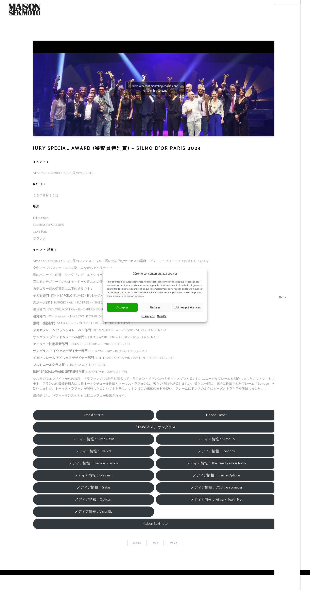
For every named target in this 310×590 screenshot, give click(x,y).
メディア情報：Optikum (93, 500)
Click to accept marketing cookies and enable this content (155, 88)
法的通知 (161, 316)
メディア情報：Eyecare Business (93, 463)
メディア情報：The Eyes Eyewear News (216, 463)
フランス (173, 543)
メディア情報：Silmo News (93, 439)
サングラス (155, 427)
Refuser (155, 307)
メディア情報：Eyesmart (93, 475)
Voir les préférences (188, 307)
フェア (155, 543)
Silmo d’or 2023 (93, 415)
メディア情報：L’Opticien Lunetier (216, 487)
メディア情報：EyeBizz (94, 451)
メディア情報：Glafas (94, 487)
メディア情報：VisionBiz (93, 512)
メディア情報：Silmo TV (216, 439)
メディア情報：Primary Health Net (216, 500)
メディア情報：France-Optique (216, 475)
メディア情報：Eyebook (216, 451)
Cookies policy (148, 316)
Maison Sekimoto (155, 524)
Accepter (122, 307)
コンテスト (136, 543)
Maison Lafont (216, 415)
